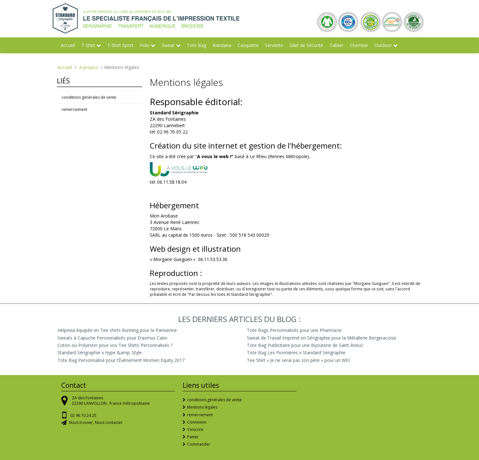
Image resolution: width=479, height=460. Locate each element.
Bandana (222, 45)
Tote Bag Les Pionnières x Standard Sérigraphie (296, 352)
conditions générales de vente (89, 97)
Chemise (359, 45)
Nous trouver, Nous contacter (96, 422)
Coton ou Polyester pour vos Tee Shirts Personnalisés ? (114, 345)
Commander (198, 444)
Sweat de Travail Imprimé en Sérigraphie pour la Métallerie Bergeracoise (321, 338)
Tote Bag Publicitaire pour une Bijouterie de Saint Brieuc (305, 345)
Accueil (68, 45)
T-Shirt (88, 45)
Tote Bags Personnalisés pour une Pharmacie (294, 330)
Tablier (337, 45)
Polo (144, 45)
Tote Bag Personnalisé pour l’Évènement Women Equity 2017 (121, 360)
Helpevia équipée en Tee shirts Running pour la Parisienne (117, 330)
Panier (193, 437)
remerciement (74, 109)
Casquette (248, 45)
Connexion (197, 422)
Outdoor (383, 45)
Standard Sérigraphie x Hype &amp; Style (99, 352)
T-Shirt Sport (120, 45)
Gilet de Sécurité (306, 45)
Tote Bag (196, 45)
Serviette (274, 45)
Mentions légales (202, 407)
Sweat (168, 45)
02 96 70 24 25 (83, 415)
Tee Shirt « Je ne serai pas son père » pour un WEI (298, 360)
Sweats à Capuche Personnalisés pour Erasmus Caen (112, 338)
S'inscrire (195, 429)
